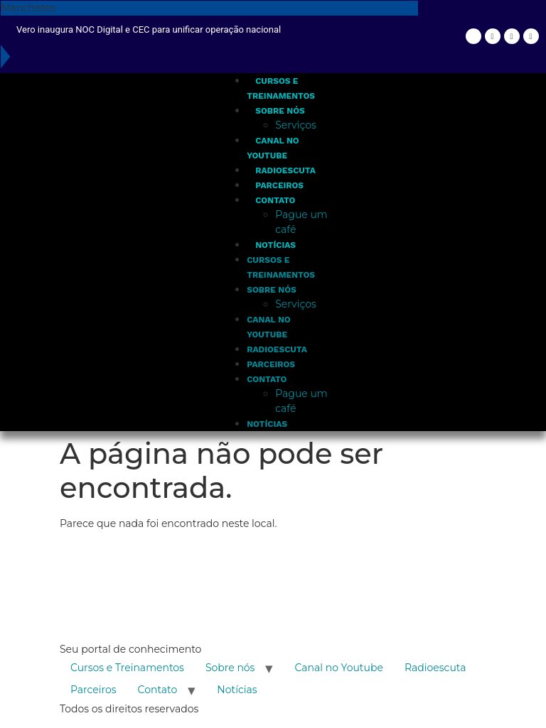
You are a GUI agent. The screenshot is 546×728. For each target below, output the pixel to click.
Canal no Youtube (338, 667)
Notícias (275, 245)
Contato (275, 200)
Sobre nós (279, 111)
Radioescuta (285, 170)
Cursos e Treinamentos (127, 667)
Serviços (295, 125)
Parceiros (279, 185)
